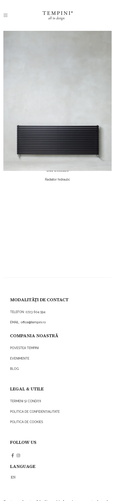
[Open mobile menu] (5, 15)
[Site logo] (57, 15)
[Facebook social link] (12, 455)
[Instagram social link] (18, 455)
